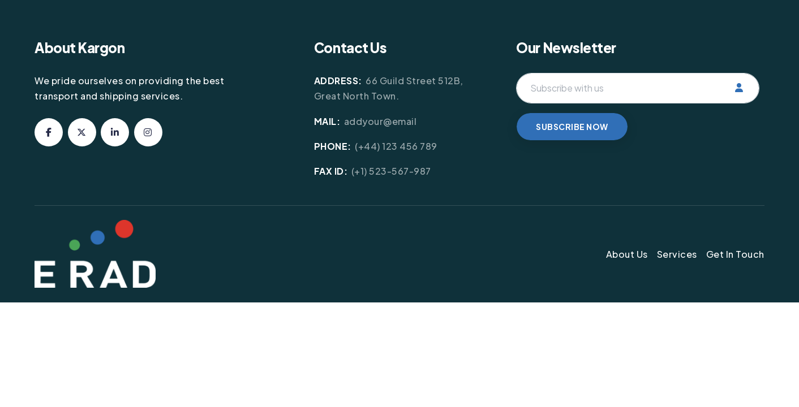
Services (677, 254)
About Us (627, 254)
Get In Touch (735, 254)
